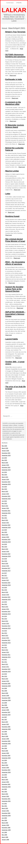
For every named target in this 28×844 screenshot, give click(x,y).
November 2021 (6, 510)
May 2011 (4, 662)
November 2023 (6, 482)
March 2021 (5, 520)
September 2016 (6, 585)
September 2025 (6, 455)
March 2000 (5, 822)
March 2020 (5, 534)
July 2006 (4, 731)
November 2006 (6, 726)
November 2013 (6, 626)
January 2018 (5, 566)
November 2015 (6, 597)
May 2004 (4, 762)
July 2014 (4, 616)
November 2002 (6, 784)
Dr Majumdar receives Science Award (14, 126)
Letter (7, 194)
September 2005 (6, 743)
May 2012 (4, 647)
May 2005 (4, 748)
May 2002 (4, 791)
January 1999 (5, 839)
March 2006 (5, 736)
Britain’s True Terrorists (15, 32)
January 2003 (5, 782)
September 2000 (6, 815)
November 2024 (6, 467)
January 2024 (5, 479)
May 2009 (4, 690)
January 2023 (5, 494)
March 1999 (5, 837)
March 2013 (5, 635)
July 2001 (4, 803)
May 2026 (4, 445)
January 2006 (5, 738)
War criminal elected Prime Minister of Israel (15, 240)
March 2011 (5, 664)
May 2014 (4, 618)
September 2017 (6, 570)
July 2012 (4, 645)
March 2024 (5, 477)
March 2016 (5, 592)
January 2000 (5, 825)
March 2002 (5, 794)
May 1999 (4, 834)
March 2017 (5, 578)
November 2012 (6, 640)
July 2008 (4, 702)
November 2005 (6, 741)
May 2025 (4, 460)
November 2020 (6, 525)
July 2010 (4, 674)
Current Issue (10, 2)
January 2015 (5, 609)
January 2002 (5, 796)
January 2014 (5, 623)
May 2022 (4, 503)
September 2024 (6, 470)
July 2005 (4, 746)
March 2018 (5, 563)
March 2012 (5, 650)
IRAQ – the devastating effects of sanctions (15, 263)
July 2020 (4, 530)
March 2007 (5, 722)
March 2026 (5, 448)
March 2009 (5, 693)
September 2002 (6, 786)
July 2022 (4, 501)
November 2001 (6, 798)
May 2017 (4, 575)
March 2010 (5, 678)
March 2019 (5, 549)
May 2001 (4, 806)
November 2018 (6, 554)
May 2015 (4, 604)
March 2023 (5, 491)
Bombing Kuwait (12, 216)
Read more (13, 75)
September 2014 (6, 614)
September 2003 (6, 772)
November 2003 (6, 770)
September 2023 (6, 484)
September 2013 (6, 628)
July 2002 (4, 789)
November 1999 (6, 827)
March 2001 (5, 808)
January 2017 (5, 580)
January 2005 (5, 753)
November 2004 (6, 755)
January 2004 (5, 767)
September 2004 (6, 758)
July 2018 (4, 558)
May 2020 (4, 532)
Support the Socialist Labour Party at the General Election (14, 289)
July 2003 (4, 774)
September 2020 (6, 527)
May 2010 (4, 676)
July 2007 (4, 717)
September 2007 (6, 714)
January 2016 (5, 594)
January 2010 (5, 681)
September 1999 (6, 830)
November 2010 (6, 669)
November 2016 (6, 582)
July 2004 (4, 760)
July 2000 (4, 818)
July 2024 (4, 472)
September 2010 (6, 671)
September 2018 (6, 556)
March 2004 (5, 765)
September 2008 (6, 700)
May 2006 (4, 734)
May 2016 (4, 590)
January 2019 (5, 551)
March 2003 (5, 779)
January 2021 (5, 522)
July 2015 (4, 602)
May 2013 (4, 633)
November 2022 (6, 496)
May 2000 (4, 820)
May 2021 (4, 518)
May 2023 (4, 489)
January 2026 (5, 450)
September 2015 (6, 599)
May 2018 (4, 561)
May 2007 (4, 719)
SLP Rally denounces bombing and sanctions (15, 55)
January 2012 (5, 652)
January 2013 (5, 638)
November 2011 (6, 654)
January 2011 (5, 666)
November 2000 (6, 813)
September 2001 (6, 801)
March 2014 (5, 621)
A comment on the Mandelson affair (13, 103)
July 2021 (4, 515)
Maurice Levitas (12, 171)
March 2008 (5, 707)
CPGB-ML (19, 2)
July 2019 (4, 544)
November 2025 (6, 453)
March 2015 (5, 606)
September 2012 (6, 642)
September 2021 (6, 513)
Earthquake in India (13, 79)
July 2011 (4, 659)
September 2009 (6, 686)
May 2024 (4, 474)
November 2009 (6, 683)
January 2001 (5, 810)
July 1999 (4, 832)
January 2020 (5, 537)
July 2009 (4, 688)
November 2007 (6, 712)
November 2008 (6, 698)
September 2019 (6, 542)
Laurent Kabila (11, 339)
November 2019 (6, 539)
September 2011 (6, 657)
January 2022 (5, 508)
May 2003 (4, 777)
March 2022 (5, 506)
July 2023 (4, 486)
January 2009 (5, 695)
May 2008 (4, 705)
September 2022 (6, 498)
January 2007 (5, 724)
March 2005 (5, 750)
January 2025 (5, 465)
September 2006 (6, 729)
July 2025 (4, 458)
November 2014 (6, 611)
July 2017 (4, 573)
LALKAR (14, 10)
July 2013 (4, 630)
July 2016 (4, 587)
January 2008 (5, 710)
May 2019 (4, 546)
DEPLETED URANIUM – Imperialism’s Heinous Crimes (15, 314)
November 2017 (6, 568)
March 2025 (5, 462)
